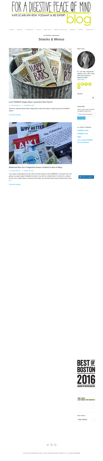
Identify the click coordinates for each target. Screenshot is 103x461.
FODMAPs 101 (82, 134)
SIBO (79, 137)
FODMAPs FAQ (82, 130)
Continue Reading (15, 115)
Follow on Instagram (87, 177)
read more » (81, 79)
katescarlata (15, 105)
